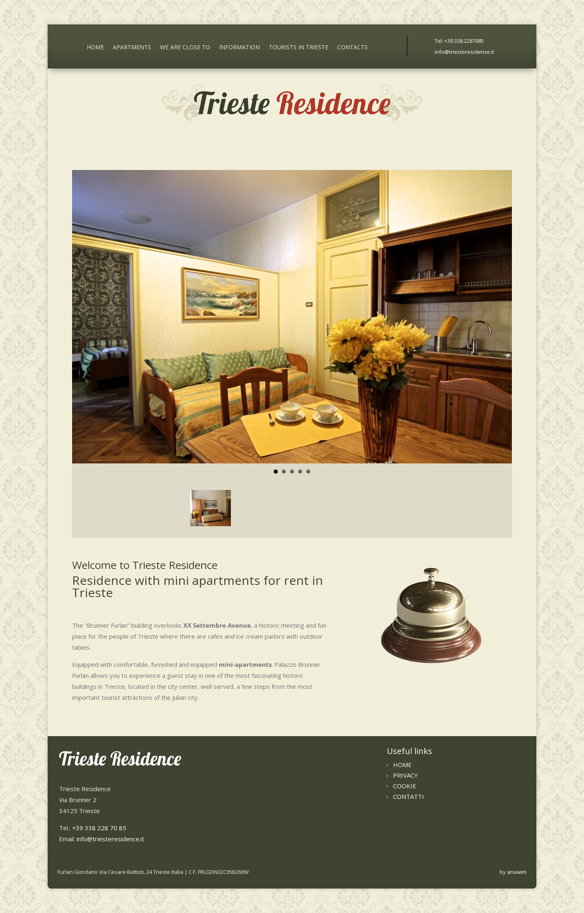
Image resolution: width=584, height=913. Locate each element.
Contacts (352, 48)
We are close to (185, 48)
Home (95, 48)
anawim (517, 872)
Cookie (404, 786)
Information (239, 48)
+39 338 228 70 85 (99, 828)
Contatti (408, 796)
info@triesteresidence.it (464, 51)
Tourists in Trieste (298, 48)
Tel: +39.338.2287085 (459, 40)
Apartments (132, 48)
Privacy (405, 775)
